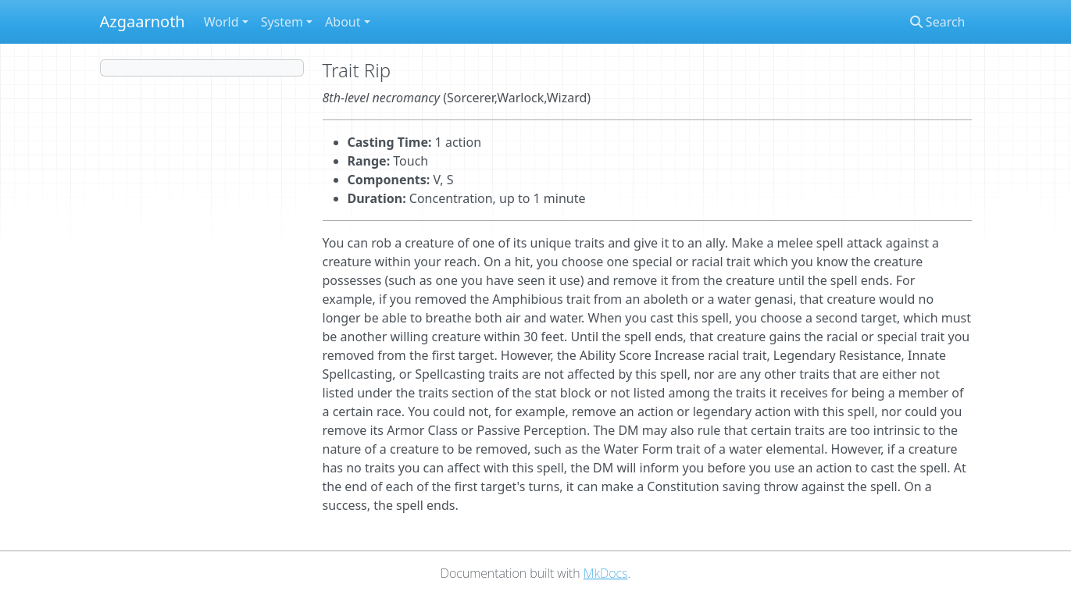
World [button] (221, 21)
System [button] (282, 21)
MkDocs (606, 573)
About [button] (342, 21)
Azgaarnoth (142, 21)
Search (938, 21)
